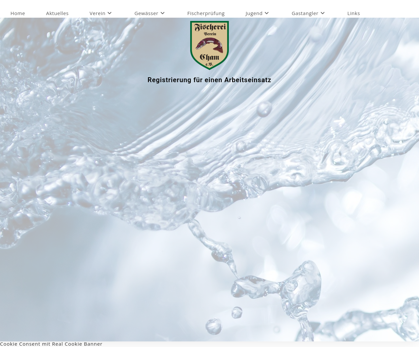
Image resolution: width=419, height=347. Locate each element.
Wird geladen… (211, 210)
